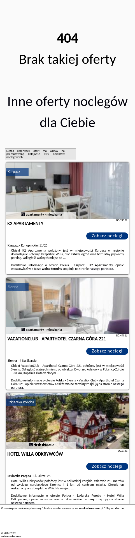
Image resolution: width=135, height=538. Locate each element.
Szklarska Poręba (21, 402)
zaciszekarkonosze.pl (12, 536)
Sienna (13, 286)
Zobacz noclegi (107, 235)
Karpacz (14, 171)
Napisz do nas (115, 508)
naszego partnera (101, 269)
